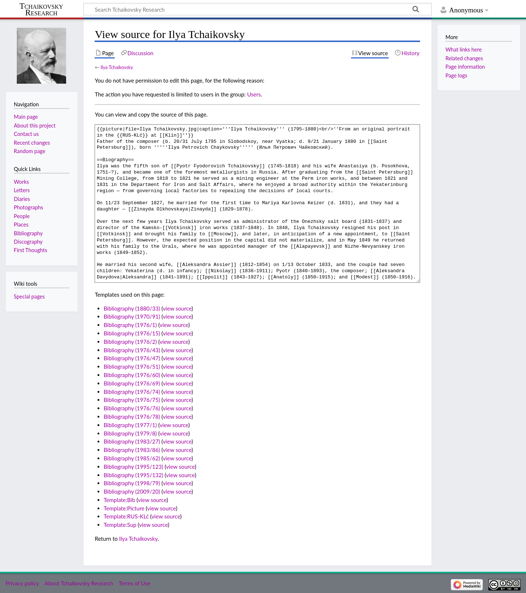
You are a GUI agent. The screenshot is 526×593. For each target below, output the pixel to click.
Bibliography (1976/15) (132, 333)
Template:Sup (120, 524)
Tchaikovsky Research (41, 9)
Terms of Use (134, 583)
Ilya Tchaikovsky (116, 67)
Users (253, 94)
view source (177, 308)
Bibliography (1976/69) (132, 383)
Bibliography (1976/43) (132, 350)
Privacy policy (22, 583)
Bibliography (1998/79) (132, 483)
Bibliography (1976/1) (130, 325)
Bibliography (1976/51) (132, 366)
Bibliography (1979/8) (130, 433)
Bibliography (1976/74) (132, 391)
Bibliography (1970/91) (132, 316)
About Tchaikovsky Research (79, 583)
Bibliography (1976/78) (132, 416)
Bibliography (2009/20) (132, 491)
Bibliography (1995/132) (133, 475)
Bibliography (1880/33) (132, 308)
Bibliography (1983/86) (132, 449)
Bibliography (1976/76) (132, 408)
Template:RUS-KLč (126, 516)
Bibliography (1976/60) (132, 375)
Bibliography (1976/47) (132, 358)
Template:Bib (119, 500)
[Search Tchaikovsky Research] (257, 9)
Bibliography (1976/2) (130, 341)
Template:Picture (124, 508)
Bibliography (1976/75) (132, 399)
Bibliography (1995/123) (133, 466)
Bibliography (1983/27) (132, 441)
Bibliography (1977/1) (130, 425)
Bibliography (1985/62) (132, 458)
